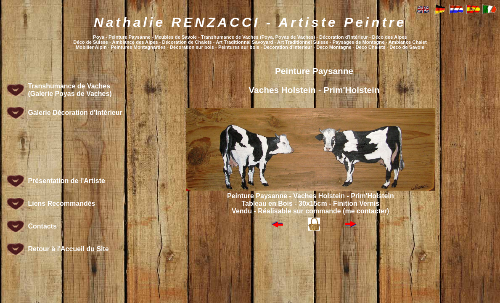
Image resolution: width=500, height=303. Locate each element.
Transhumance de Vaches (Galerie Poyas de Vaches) (69, 89)
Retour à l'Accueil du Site (68, 248)
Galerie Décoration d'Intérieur (75, 112)
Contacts (42, 226)
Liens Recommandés (61, 203)
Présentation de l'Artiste (66, 180)
